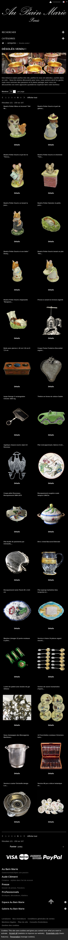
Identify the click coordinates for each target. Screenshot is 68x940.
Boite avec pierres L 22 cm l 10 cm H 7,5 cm (17, 349)
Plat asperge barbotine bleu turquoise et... (48, 591)
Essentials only (52, 933)
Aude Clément (10, 876)
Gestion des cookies (10, 925)
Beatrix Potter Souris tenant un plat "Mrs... (50, 252)
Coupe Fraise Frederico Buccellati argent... (50, 349)
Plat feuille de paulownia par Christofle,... (14, 543)
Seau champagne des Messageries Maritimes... (16, 736)
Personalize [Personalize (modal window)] (15, 937)
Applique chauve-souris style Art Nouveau (16, 446)
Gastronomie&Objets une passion (15, 873)
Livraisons (6, 919)
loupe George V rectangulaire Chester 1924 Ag (14, 398)
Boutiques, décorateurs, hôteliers (15, 895)
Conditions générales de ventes (41, 919)
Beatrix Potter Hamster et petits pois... (49, 204)
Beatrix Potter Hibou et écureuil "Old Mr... (17, 107)
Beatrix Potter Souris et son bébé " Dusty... (16, 252)
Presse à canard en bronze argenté (50, 300)
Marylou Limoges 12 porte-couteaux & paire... (17, 639)
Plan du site (23, 922)
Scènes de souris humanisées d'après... (49, 688)
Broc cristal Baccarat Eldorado (49, 542)
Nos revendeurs (19, 919)
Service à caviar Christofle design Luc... (16, 784)
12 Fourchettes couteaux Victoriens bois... (51, 736)
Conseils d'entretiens (39, 922)
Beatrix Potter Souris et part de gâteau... (49, 107)
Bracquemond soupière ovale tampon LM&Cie (48, 494)
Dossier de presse (9, 888)
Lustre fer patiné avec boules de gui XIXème (17, 688)
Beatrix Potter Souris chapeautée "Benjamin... (16, 301)
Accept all (13, 933)
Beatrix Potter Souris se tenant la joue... (16, 204)
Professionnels (10, 892)
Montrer (5, 91)
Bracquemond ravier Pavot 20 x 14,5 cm (17, 591)
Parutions (21, 888)
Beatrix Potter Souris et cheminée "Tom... (50, 156)
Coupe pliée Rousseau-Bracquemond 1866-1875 (13, 494)
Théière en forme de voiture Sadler (50, 396)
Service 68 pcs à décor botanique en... (50, 784)
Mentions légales (9, 922)
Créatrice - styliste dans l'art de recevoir (17, 880)
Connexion (55, 2)
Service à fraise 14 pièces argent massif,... (49, 639)
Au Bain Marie (10, 869)
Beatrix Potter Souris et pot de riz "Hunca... (16, 156)
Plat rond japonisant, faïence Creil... (51, 445)
